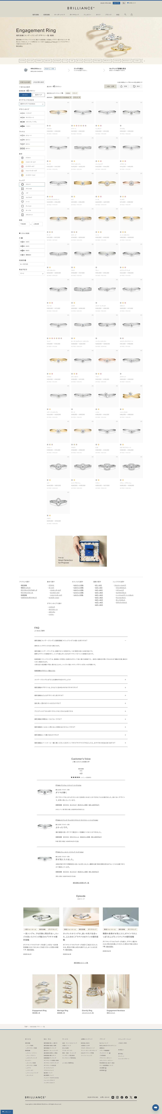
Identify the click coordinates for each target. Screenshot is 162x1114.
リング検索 (30, 1045)
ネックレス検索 (31, 1063)
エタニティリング (32, 1058)
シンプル (22, 61)
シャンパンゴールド (56, 595)
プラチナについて (49, 1070)
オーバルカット (120, 600)
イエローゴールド (55, 590)
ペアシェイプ (120, 590)
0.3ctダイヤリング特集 (87, 1053)
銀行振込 (120, 1053)
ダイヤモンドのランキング (51, 1063)
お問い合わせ (105, 1097)
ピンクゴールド (55, 592)
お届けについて (66, 1045)
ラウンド (76, 97)
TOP (25, 1026)
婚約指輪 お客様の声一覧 (81, 883)
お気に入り (6, 1112)
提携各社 (102, 1048)
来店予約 (116, 3)
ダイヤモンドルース (27, 592)
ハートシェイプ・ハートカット (124, 595)
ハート (65, 61)
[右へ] (144, 61)
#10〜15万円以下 (94, 872)
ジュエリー (28, 1060)
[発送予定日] (32, 273)
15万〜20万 (99, 590)
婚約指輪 (24, 585)
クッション (88, 61)
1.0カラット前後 (78, 595)
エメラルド (57, 61)
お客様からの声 (85, 1045)
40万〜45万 (99, 602)
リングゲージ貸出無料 (68, 1055)
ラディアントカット (121, 602)
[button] (22, 238)
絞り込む (25, 95)
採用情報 (103, 1070)
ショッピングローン (123, 1058)
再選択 (47, 68)
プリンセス (97, 61)
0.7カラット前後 (78, 592)
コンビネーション (54, 597)
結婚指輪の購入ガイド (50, 1055)
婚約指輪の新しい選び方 (50, 1043)
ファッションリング (32, 1072)
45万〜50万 (99, 605)
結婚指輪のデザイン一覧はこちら (45, 670)
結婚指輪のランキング (50, 1058)
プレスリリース (105, 1053)
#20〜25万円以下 (94, 805)
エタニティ (48, 61)
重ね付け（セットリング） (51, 1050)
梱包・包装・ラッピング (69, 1053)
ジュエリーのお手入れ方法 (51, 1077)
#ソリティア (73, 805)
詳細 (52, 68)
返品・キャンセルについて (69, 1043)
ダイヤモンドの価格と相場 (51, 1060)
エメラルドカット (121, 592)
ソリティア (117, 61)
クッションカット (121, 597)
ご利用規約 (103, 1055)
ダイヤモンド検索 (32, 1048)
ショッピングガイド (49, 1080)
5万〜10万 (98, 585)
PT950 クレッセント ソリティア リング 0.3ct (69, 852)
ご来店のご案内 (122, 1043)
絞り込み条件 (25, 82)
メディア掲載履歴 (104, 1050)
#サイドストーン (74, 837)
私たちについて (104, 1043)
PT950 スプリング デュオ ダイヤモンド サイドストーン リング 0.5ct (77, 820)
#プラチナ (66, 805)
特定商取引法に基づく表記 (107, 1063)
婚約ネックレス (25, 587)
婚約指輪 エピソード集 (81, 963)
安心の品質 (65, 1048)
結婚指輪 (24, 595)
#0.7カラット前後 (83, 805)
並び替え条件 (38, 82)
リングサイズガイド (49, 1082)
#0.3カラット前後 (83, 872)
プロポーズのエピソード (88, 1048)
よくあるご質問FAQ (68, 1063)
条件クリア (38, 95)
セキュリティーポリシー (106, 1060)
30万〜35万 (99, 597)
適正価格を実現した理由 (50, 1053)
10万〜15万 (98, 587)
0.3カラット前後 (78, 587)
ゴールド (30, 61)
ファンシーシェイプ (120, 585)
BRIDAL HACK (85, 1043)
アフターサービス (67, 1050)
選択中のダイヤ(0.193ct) (63, 97)
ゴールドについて (49, 1068)
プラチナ (39, 61)
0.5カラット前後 (78, 590)
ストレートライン (32, 1053)
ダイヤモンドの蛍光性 (50, 1065)
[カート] (132, 15)
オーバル (79, 61)
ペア (72, 61)
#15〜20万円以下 (96, 837)
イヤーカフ (30, 1070)
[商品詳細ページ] (45, 792)
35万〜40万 (99, 600)
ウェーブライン (31, 1055)
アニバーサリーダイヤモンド (89, 1050)
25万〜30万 (99, 595)
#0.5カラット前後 (85, 837)
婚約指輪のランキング (50, 1048)
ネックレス (30, 1075)
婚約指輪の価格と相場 (50, 1045)
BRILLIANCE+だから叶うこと (108, 1045)
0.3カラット (48, 42)
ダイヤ (55, 42)
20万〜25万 (99, 592)
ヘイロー (137, 61)
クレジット (121, 1056)
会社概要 (103, 1068)
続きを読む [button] (19, 46)
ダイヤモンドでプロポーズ (29, 590)
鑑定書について (48, 1072)
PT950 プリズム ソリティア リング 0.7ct (68, 785)
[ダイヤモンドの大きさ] (32, 104)
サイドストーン (127, 61)
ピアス (29, 1068)
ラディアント (107, 61)
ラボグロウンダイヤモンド (29, 597)
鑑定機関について (49, 1075)
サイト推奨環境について (106, 1065)
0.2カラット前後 (78, 585)
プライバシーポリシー (106, 1058)
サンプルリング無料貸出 (69, 1058)
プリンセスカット (121, 587)
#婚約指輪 (59, 805)
